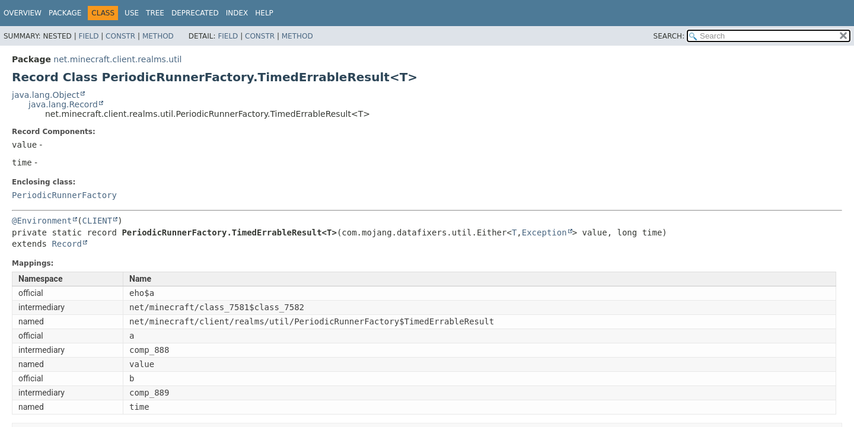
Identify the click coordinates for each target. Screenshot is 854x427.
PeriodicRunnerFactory (64, 195)
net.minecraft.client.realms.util (117, 59)
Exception (544, 232)
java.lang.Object (45, 95)
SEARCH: (669, 36)
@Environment (42, 220)
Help (264, 13)
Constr (120, 36)
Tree (155, 13)
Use (132, 13)
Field (88, 36)
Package (65, 13)
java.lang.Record (63, 104)
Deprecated (195, 13)
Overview (23, 13)
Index (237, 13)
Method (158, 36)
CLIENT (97, 220)
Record (67, 243)
